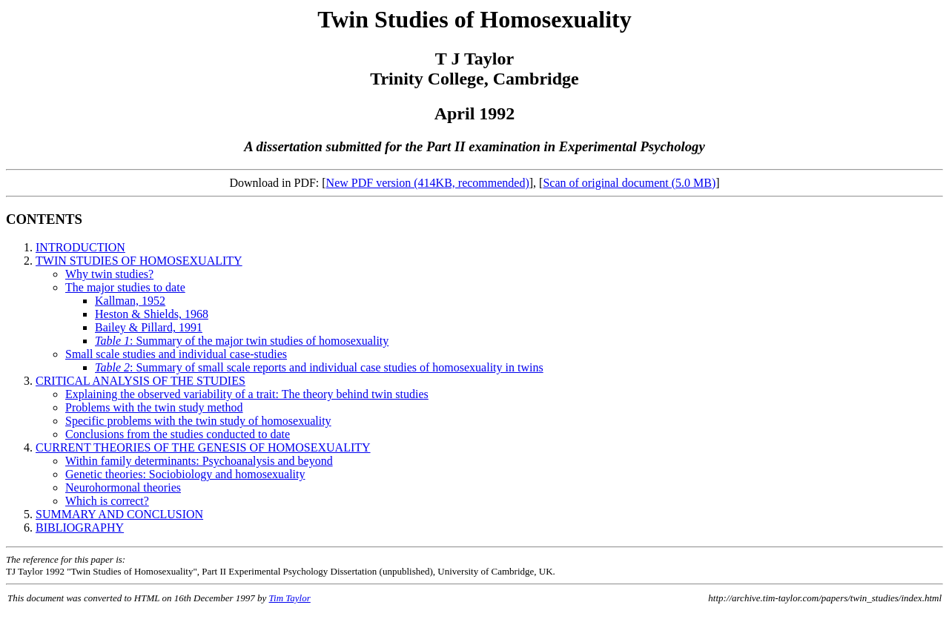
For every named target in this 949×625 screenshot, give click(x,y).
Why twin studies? (109, 274)
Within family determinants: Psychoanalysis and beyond (199, 460)
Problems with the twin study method (154, 407)
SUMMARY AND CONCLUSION (119, 514)
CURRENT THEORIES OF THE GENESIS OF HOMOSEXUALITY (203, 447)
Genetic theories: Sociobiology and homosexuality (185, 474)
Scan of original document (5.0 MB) (629, 182)
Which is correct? (107, 501)
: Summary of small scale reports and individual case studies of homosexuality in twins (319, 367)
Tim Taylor (290, 597)
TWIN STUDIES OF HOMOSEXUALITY (139, 260)
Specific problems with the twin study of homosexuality (198, 420)
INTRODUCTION (80, 247)
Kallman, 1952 (130, 300)
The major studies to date (125, 287)
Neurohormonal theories (123, 487)
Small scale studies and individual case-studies (176, 354)
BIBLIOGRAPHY (80, 527)
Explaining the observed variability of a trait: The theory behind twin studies (247, 394)
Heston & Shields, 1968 (151, 314)
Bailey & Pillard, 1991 (148, 327)
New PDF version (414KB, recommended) (427, 182)
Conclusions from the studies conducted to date (177, 434)
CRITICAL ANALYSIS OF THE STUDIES (140, 380)
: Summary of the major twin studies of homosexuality (241, 340)
